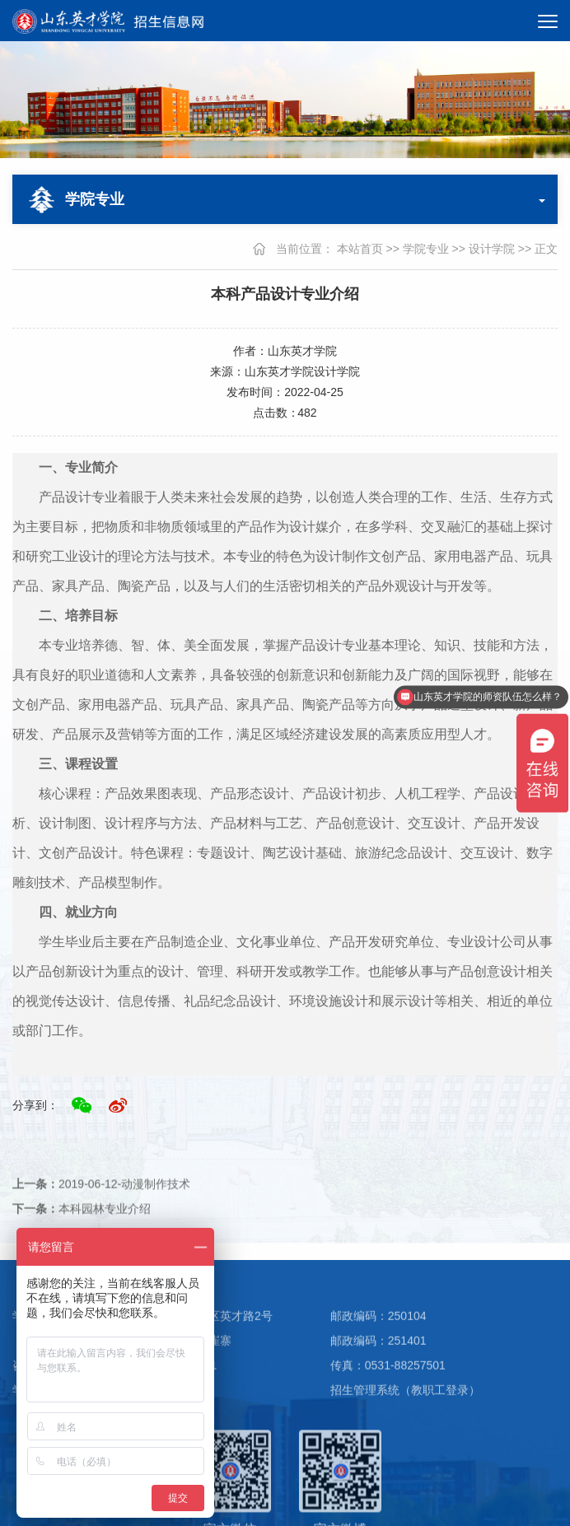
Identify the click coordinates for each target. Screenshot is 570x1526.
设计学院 (492, 248)
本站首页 (360, 248)
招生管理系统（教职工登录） (405, 1414)
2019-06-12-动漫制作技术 (101, 1204)
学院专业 (426, 248)
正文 (546, 248)
